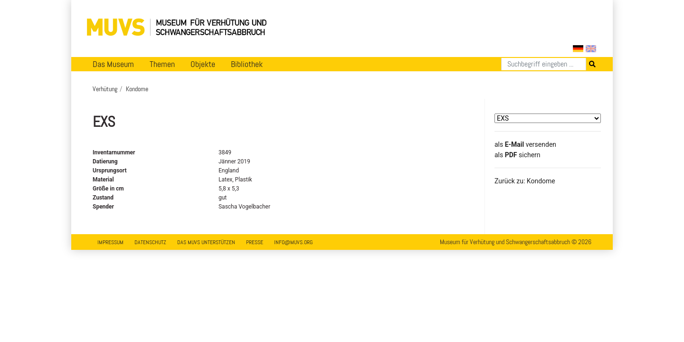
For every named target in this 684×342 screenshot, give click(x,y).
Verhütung (105, 89)
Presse (254, 242)
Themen (162, 64)
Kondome (137, 89)
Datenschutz (150, 242)
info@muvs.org (293, 242)
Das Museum (113, 64)
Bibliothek (247, 64)
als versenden (525, 144)
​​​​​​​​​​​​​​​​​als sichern (517, 155)
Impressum (110, 242)
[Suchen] (543, 64)
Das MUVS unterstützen (206, 242)
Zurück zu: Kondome (524, 181)
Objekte (202, 64)
